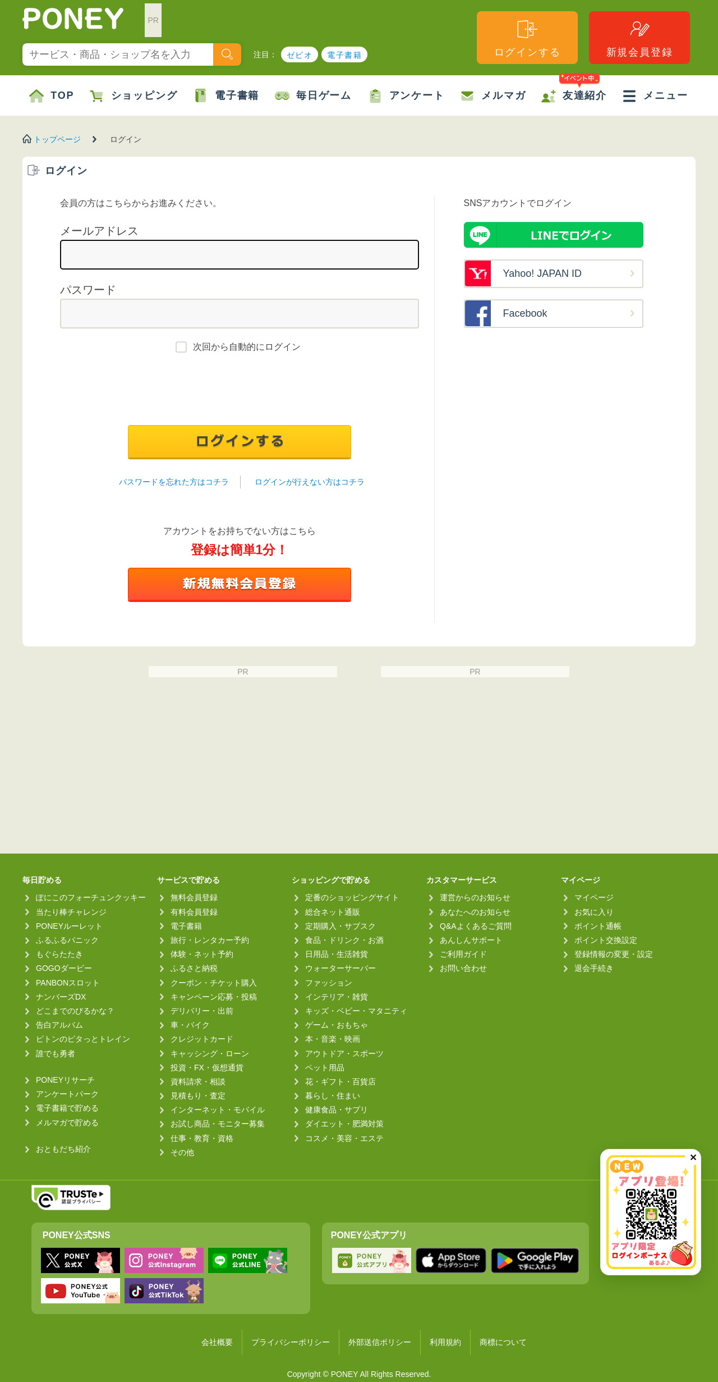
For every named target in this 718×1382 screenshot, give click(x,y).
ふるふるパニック (67, 940)
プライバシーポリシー (290, 1342)
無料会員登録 (194, 897)
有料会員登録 (194, 911)
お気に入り (594, 911)
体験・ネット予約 (202, 954)
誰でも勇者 (55, 1053)
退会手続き (594, 968)
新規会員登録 (639, 38)
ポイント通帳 (598, 926)
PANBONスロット (68, 982)
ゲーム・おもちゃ (336, 1024)
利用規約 (445, 1342)
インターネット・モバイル (218, 1109)
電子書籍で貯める (67, 1107)
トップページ (57, 139)
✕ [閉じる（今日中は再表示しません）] (693, 1157)
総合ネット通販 (332, 911)
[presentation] (239, 392)
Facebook (525, 313)
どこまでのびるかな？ (75, 1010)
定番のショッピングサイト (352, 897)
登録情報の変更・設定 (613, 954)
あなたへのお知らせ (475, 911)
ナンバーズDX (61, 996)
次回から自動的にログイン (247, 347)
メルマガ (493, 96)
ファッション (328, 982)
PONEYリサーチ (65, 1079)
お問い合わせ (463, 968)
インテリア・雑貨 (336, 996)
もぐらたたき (59, 954)
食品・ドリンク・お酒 (344, 940)
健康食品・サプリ (336, 1109)
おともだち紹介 (63, 1148)
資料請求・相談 (198, 1081)
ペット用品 (324, 1067)
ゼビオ (299, 55)
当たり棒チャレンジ (71, 911)
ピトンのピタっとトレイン (83, 1038)
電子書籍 (344, 55)
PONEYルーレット (69, 926)
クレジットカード (202, 1038)
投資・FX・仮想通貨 (207, 1067)
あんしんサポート (471, 940)
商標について (503, 1342)
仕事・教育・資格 (202, 1138)
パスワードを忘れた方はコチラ (174, 481)
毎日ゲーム (313, 96)
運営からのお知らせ (475, 897)
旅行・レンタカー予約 (210, 940)
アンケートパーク (67, 1093)
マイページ (594, 897)
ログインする (527, 38)
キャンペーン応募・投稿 (214, 996)
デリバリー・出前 (202, 1010)
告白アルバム (59, 1024)
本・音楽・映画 (332, 1038)
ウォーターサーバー (340, 968)
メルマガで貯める (67, 1122)
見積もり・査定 (198, 1095)
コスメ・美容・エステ (344, 1138)
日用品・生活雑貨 (336, 954)
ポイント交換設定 (605, 940)
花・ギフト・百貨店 (340, 1081)
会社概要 (217, 1342)
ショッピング (134, 96)
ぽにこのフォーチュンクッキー (91, 897)
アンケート (406, 96)
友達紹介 (574, 89)
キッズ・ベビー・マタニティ (356, 1010)
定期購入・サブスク (340, 926)
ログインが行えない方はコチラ (310, 481)
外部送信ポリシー (379, 1342)
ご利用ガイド (463, 954)
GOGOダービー (64, 968)
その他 (182, 1152)
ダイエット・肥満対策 (344, 1123)
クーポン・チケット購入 (214, 982)
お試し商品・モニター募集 (218, 1123)
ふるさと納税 (194, 968)
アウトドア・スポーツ (344, 1053)
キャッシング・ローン (210, 1053)
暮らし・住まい (332, 1095)
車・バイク (190, 1024)
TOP (51, 96)
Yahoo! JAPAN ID (542, 273)
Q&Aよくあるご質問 (476, 926)
